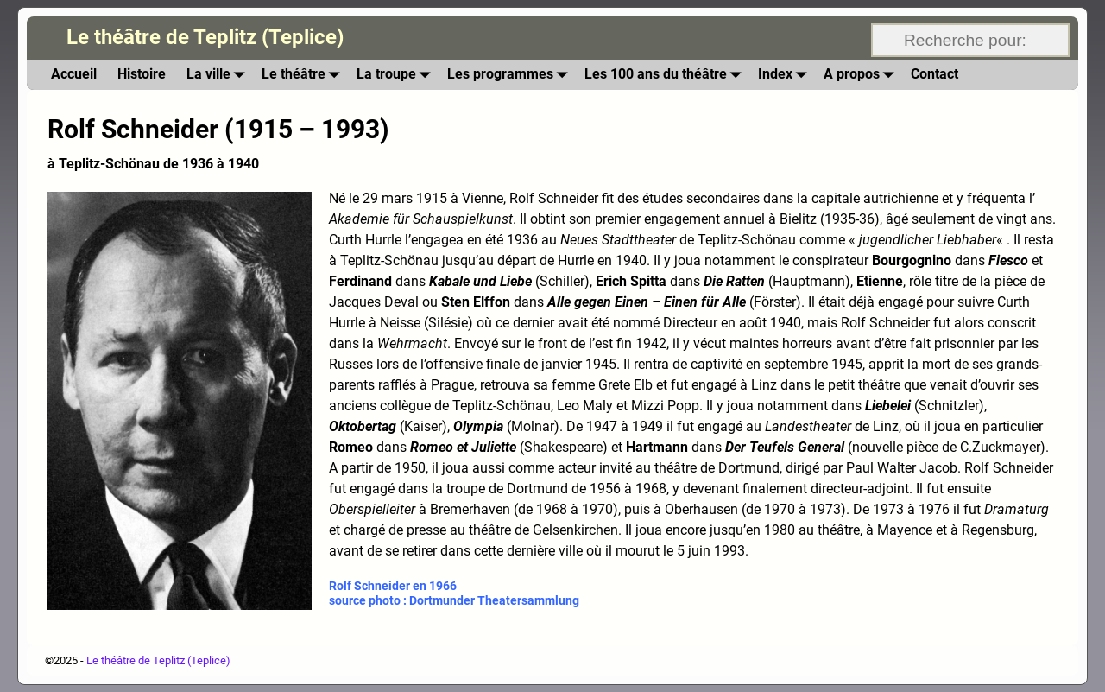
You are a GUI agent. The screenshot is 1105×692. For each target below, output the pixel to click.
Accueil (74, 74)
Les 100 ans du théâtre (666, 75)
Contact (934, 74)
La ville (218, 75)
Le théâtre (304, 75)
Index (785, 75)
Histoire (141, 74)
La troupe (397, 75)
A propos (862, 75)
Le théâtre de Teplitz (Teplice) (205, 37)
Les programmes (510, 75)
